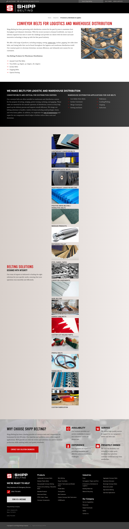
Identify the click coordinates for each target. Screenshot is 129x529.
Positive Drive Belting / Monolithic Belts (46, 487)
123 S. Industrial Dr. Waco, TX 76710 (29, 1)
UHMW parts (61, 500)
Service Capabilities (88, 502)
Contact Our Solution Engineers (23, 449)
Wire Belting (61, 478)
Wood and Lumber (108, 487)
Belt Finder (108, 1)
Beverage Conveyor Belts (110, 484)
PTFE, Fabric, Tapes (42, 497)
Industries (87, 475)
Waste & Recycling (88, 491)
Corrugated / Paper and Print (90, 481)
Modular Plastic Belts (43, 481)
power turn (51, 42)
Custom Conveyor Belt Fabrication (67, 497)
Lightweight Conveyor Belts (44, 478)
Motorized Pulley (41, 494)
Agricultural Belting (108, 490)
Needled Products (42, 491)
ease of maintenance (50, 112)
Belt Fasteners (62, 494)
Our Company (88, 499)
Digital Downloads (87, 508)
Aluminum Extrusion (108, 481)
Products (41, 475)
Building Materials (87, 488)
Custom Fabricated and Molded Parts (66, 485)
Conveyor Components (43, 500)
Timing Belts (61, 491)
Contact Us (86, 513)
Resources (85, 505)
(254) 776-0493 (10, 1)
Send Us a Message (19, 499)
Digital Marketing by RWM (39, 525)
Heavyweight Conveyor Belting (45, 484)
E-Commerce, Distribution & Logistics (90, 485)
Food (84, 478)
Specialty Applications (109, 492)
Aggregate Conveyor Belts (110, 478)
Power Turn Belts (62, 481)
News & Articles (118, 1)
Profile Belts (61, 488)
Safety (84, 511)
